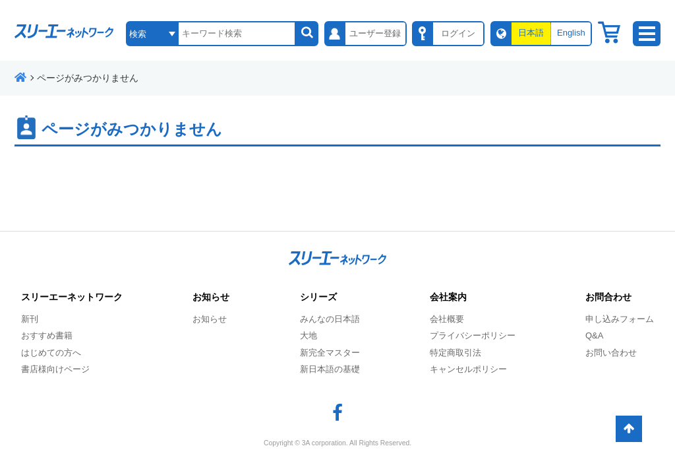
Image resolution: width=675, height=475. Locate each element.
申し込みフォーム (619, 319)
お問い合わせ (611, 353)
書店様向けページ (55, 369)
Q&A (594, 335)
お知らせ (209, 319)
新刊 (29, 319)
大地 (308, 335)
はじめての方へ (51, 353)
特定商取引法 (455, 353)
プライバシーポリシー (472, 335)
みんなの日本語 (330, 319)
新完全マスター (330, 353)
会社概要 (447, 319)
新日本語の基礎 (330, 369)
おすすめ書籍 (47, 335)
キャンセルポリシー (468, 369)
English (571, 33)
